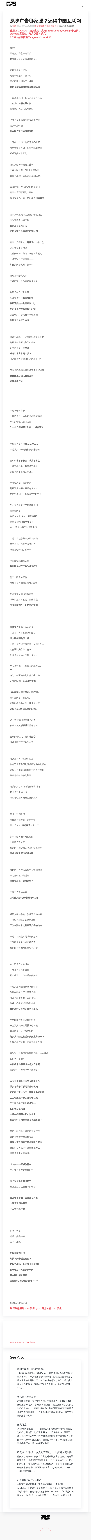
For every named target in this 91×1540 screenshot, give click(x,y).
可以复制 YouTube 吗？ (29, 1480)
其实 (56, 26)
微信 (52, 26)
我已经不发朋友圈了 (27, 1396)
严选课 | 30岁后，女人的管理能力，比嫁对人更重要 (44, 1452)
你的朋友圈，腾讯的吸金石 (31, 1368)
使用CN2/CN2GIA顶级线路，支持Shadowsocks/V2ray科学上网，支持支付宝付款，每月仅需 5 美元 (45, 32)
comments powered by (22, 1342)
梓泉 (14, 26)
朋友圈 (42, 26)
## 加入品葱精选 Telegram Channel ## (30, 37)
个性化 (47, 26)
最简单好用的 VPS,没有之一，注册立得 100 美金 (36, 1308)
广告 (37, 26)
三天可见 (22, 1424)
